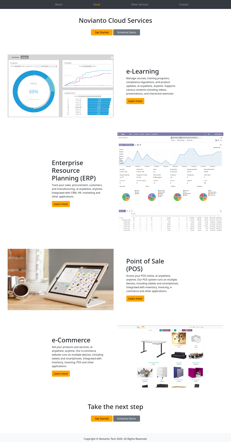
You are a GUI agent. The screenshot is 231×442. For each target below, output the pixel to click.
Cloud (96, 4)
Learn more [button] (135, 101)
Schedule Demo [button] (126, 32)
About (58, 4)
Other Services (139, 4)
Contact (183, 4)
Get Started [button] (101, 32)
